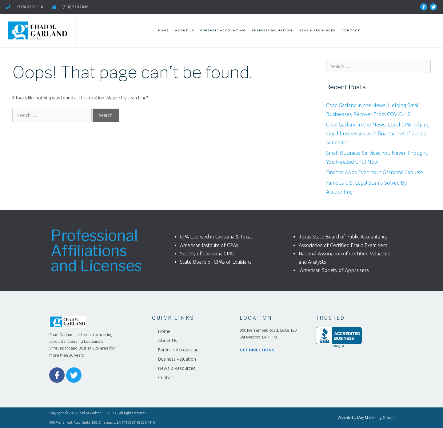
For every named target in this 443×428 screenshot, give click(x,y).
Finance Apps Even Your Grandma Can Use (374, 172)
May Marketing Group (375, 417)
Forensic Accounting (222, 30)
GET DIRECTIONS (257, 350)
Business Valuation (272, 30)
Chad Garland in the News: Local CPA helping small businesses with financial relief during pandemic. (377, 133)
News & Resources (317, 30)
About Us (184, 30)
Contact (350, 30)
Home (163, 30)
